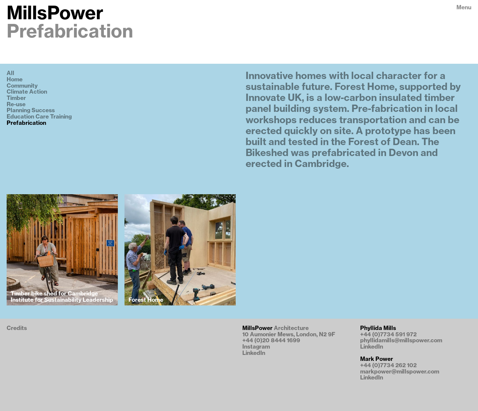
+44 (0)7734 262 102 (388, 365)
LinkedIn (253, 353)
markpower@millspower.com (399, 371)
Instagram (256, 347)
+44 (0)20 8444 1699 (271, 340)
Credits (17, 328)
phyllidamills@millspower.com (401, 340)
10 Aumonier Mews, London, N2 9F (288, 334)
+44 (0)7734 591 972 (388, 334)
